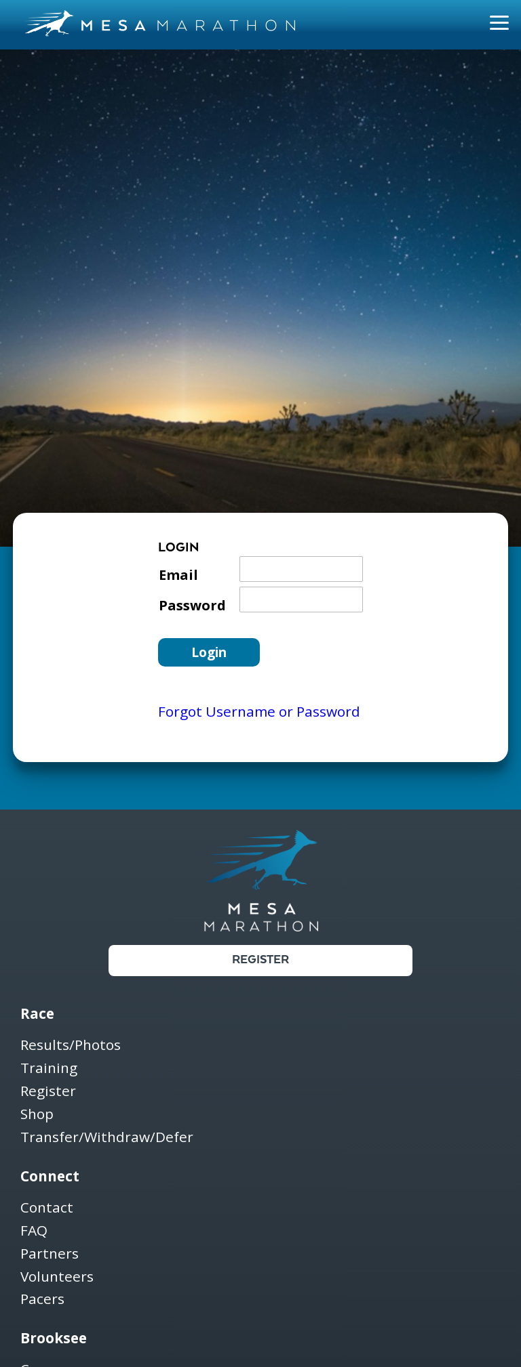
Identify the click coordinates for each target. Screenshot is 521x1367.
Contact (46, 1208)
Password (192, 605)
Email (178, 575)
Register (260, 960)
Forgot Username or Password (259, 711)
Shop (37, 1114)
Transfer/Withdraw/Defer (106, 1137)
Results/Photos (70, 1045)
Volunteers (57, 1277)
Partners (49, 1254)
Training (48, 1068)
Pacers (42, 1299)
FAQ (33, 1231)
